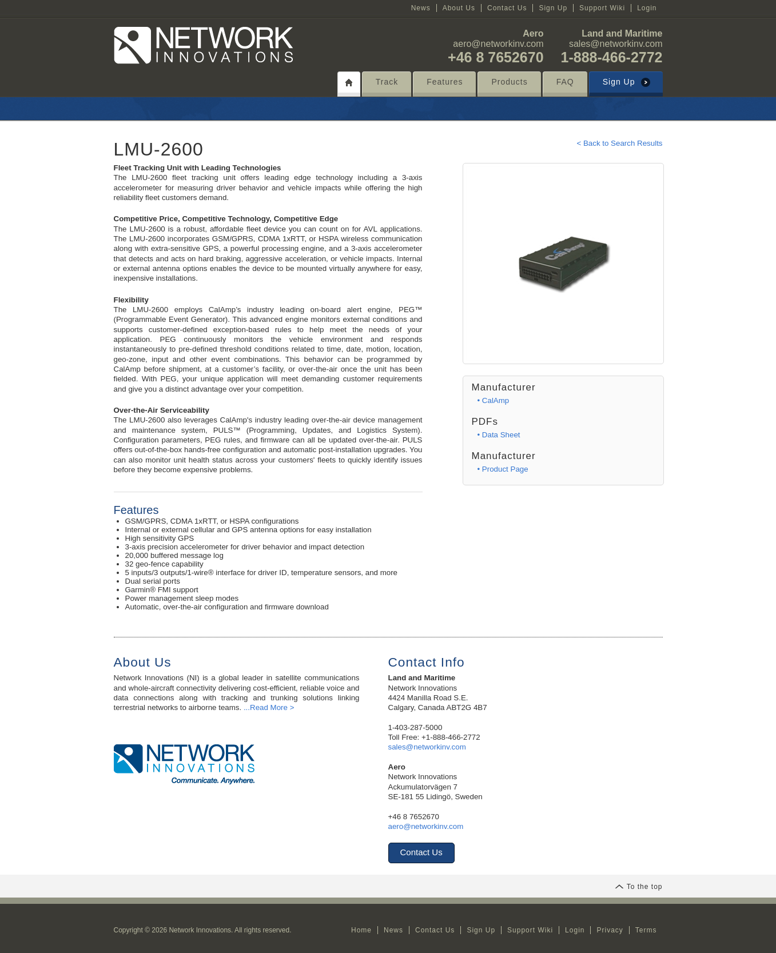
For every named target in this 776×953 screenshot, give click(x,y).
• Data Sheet (498, 434)
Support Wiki (602, 8)
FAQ (565, 81)
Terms (646, 930)
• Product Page (502, 469)
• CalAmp (493, 400)
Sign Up (553, 8)
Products (509, 81)
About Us (459, 8)
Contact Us (507, 8)
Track (387, 81)
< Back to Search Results (619, 143)
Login (646, 8)
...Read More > (269, 707)
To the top (639, 887)
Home (361, 930)
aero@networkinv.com (498, 44)
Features (445, 81)
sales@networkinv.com (616, 44)
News (421, 8)
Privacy (609, 930)
